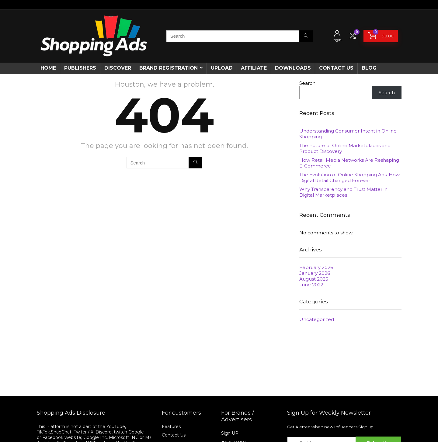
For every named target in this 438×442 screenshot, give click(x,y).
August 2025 (313, 279)
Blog (369, 68)
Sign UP (229, 433)
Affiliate (254, 68)
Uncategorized (316, 319)
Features (171, 426)
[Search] (306, 36)
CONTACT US (336, 68)
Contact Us (174, 435)
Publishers (80, 68)
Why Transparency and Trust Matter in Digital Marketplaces (343, 192)
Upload (222, 68)
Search (307, 83)
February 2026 (316, 267)
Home (48, 68)
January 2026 (314, 273)
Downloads (293, 68)
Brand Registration (168, 68)
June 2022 (311, 285)
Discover (117, 68)
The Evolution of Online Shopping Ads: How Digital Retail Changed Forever (349, 177)
